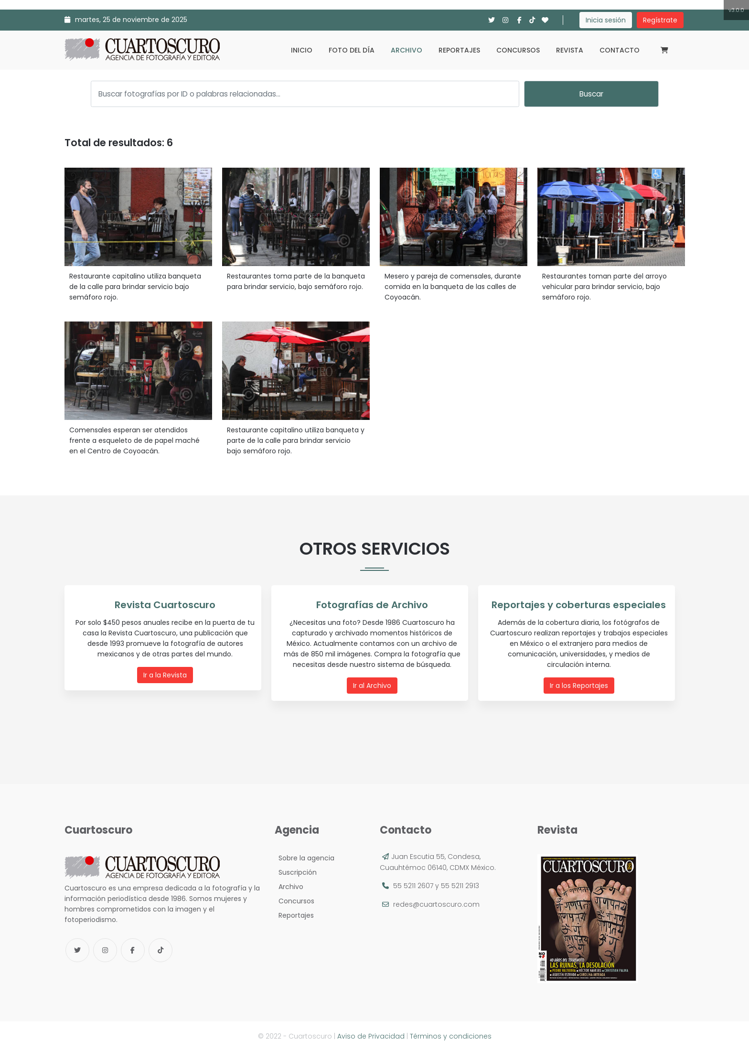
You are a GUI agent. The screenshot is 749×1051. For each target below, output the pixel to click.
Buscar (591, 94)
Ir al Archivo (372, 685)
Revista (569, 50)
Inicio (301, 50)
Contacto (619, 50)
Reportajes (459, 50)
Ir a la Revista (165, 674)
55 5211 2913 (460, 885)
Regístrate (660, 20)
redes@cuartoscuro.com (436, 904)
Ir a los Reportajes (579, 685)
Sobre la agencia (304, 858)
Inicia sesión (606, 20)
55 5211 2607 (413, 885)
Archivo (406, 50)
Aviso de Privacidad (371, 1036)
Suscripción (296, 872)
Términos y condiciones (451, 1036)
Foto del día (351, 50)
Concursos (518, 50)
